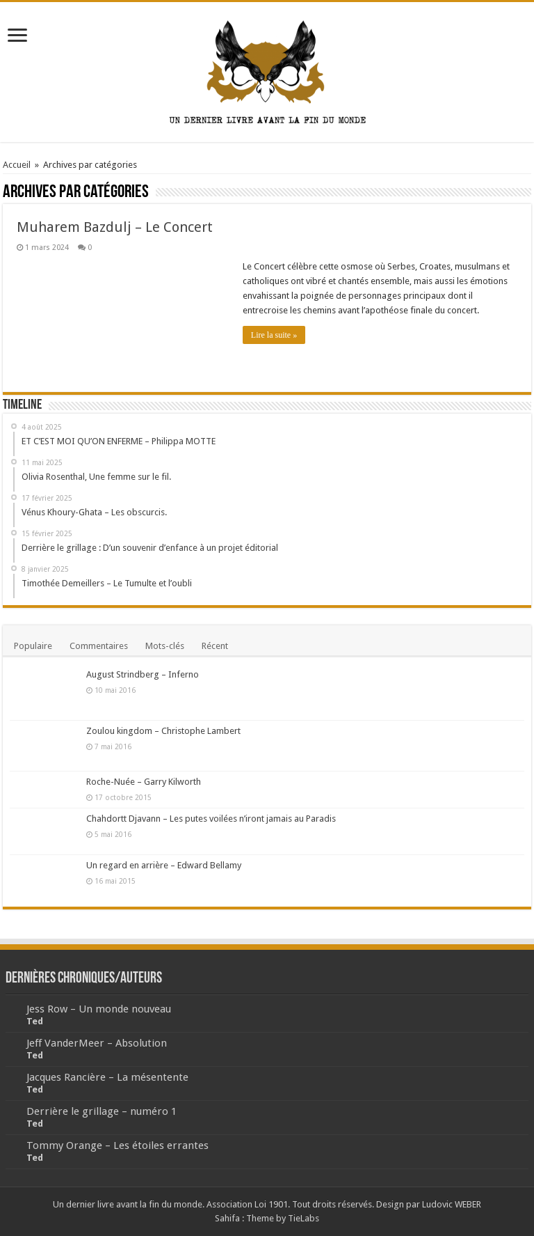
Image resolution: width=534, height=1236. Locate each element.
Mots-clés (164, 646)
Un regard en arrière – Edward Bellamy (163, 865)
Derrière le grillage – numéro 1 (101, 1111)
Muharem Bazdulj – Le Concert (115, 227)
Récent (215, 646)
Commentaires (99, 646)
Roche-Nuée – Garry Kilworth (143, 781)
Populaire (33, 646)
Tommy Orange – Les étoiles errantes (117, 1145)
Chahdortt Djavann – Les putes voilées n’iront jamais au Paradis (211, 818)
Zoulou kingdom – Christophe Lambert (163, 731)
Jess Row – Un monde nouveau (98, 1009)
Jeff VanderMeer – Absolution (96, 1043)
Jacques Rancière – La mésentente (107, 1077)
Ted (34, 1021)
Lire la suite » (274, 335)
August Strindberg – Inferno (142, 674)
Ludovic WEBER (451, 1204)
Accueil (17, 164)
